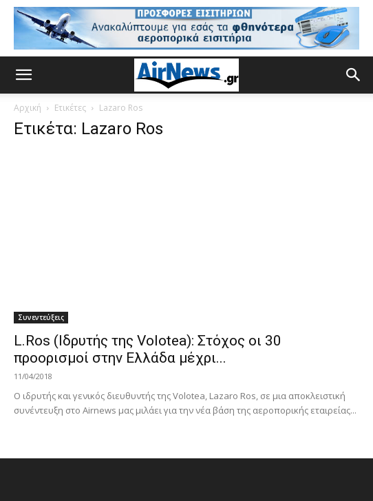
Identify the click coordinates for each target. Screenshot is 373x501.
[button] (23, 75)
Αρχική (27, 108)
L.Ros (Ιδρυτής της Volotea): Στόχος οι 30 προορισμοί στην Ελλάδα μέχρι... (147, 349)
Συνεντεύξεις (41, 317)
